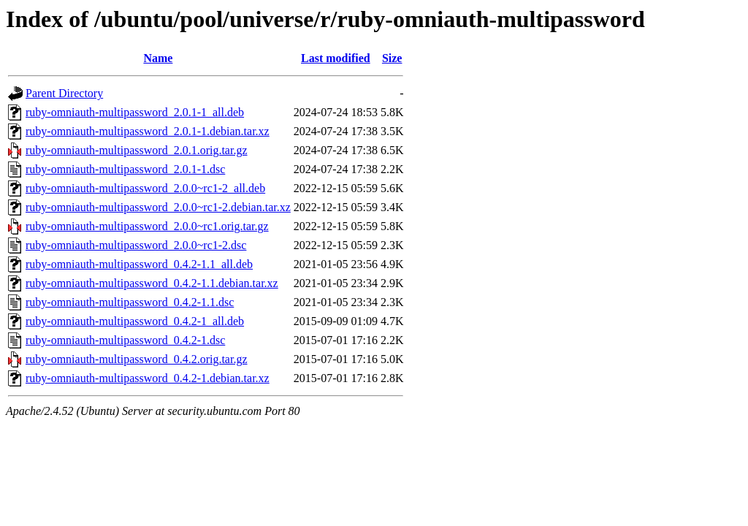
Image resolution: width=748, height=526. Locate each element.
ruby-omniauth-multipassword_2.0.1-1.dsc (125, 169)
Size (392, 58)
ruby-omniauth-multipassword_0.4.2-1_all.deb (135, 321)
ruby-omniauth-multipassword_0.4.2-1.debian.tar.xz (148, 378)
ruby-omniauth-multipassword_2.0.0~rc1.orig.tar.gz (147, 226)
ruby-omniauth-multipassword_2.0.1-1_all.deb (135, 112)
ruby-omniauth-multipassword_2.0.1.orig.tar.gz (137, 150)
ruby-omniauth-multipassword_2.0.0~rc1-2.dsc (136, 245)
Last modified (335, 58)
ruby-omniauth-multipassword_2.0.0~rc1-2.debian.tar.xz (158, 207)
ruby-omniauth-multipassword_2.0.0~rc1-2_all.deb (145, 188)
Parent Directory (64, 93)
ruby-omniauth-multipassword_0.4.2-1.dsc (125, 340)
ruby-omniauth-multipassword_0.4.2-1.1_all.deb (139, 264)
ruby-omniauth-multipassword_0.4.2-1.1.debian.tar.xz (152, 283)
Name (157, 58)
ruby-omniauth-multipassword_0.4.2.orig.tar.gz (137, 359)
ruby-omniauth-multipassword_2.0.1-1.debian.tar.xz (148, 131)
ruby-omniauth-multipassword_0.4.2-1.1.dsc (130, 302)
